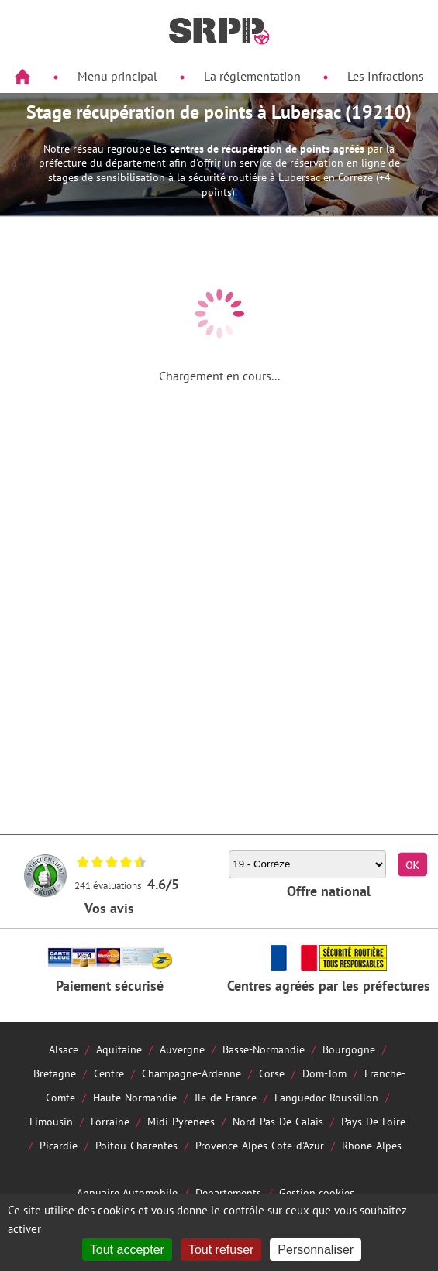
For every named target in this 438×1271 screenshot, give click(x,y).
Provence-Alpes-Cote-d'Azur (259, 1145)
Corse (272, 1073)
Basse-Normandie (263, 1049)
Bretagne (54, 1073)
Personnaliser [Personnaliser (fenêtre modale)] (316, 1249)
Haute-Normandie (135, 1097)
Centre (109, 1073)
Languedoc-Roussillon (326, 1097)
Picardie (59, 1145)
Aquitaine (119, 1049)
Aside (20, 113)
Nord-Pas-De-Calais (278, 1121)
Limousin (51, 1121)
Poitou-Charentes (136, 1145)
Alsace (63, 1049)
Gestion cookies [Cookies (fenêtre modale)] (316, 1192)
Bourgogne (348, 1049)
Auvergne (182, 1049)
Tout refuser (220, 1249)
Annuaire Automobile (127, 1192)
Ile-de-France (226, 1097)
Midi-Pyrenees (181, 1121)
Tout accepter (127, 1249)
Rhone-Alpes (372, 1145)
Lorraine (110, 1121)
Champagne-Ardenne (191, 1073)
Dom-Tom (324, 1073)
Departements (228, 1192)
